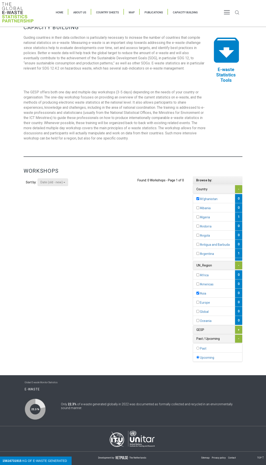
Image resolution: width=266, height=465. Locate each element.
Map (132, 12)
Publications (154, 12)
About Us (79, 12)
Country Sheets (107, 12)
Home (59, 12)
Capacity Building (185, 12)
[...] (197, 198)
